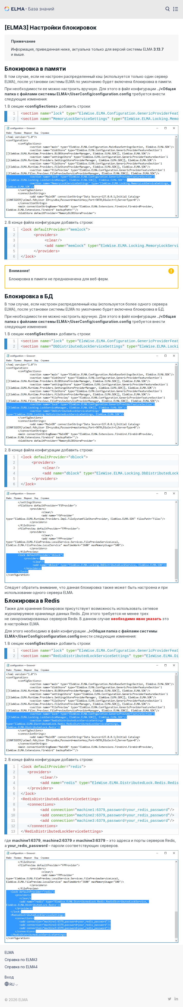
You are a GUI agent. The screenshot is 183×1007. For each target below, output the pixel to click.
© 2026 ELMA (16, 999)
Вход (9, 977)
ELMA (9, 952)
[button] (11, 984)
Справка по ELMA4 (21, 967)
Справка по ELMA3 (21, 959)
